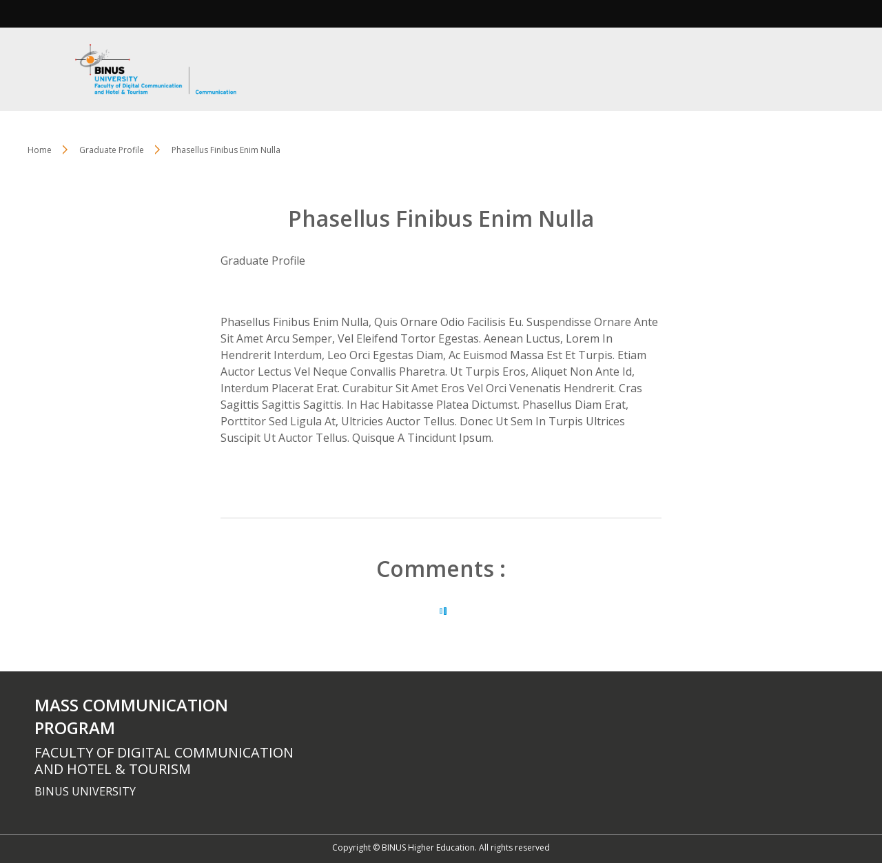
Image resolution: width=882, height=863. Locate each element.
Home (40, 150)
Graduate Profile (262, 260)
